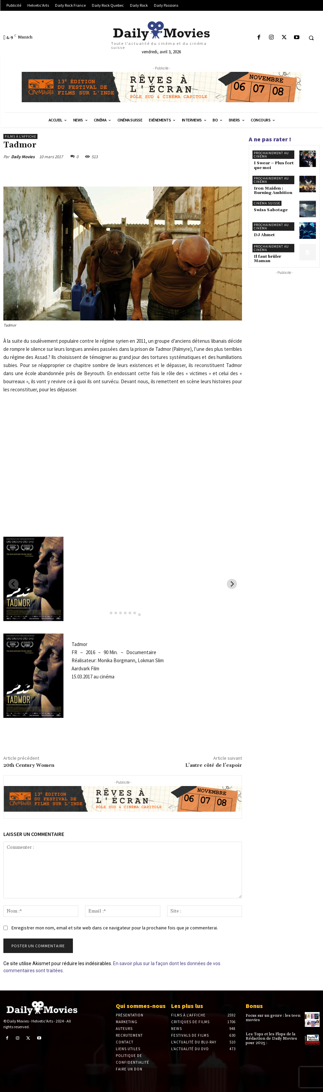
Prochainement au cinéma (271, 155)
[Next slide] (232, 584)
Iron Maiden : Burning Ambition (273, 190)
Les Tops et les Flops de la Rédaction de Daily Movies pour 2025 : (271, 1038)
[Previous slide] (13, 584)
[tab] (106, 613)
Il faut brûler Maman (267, 258)
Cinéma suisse (267, 203)
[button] (311, 37)
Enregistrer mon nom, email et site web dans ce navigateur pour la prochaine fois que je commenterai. (114, 928)
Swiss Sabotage (271, 210)
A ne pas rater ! (270, 139)
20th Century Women (28, 765)
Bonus (254, 1006)
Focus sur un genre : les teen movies (273, 1018)
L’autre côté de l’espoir (213, 765)
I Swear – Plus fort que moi (274, 165)
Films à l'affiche (20, 136)
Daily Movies (23, 157)
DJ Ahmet (264, 234)
